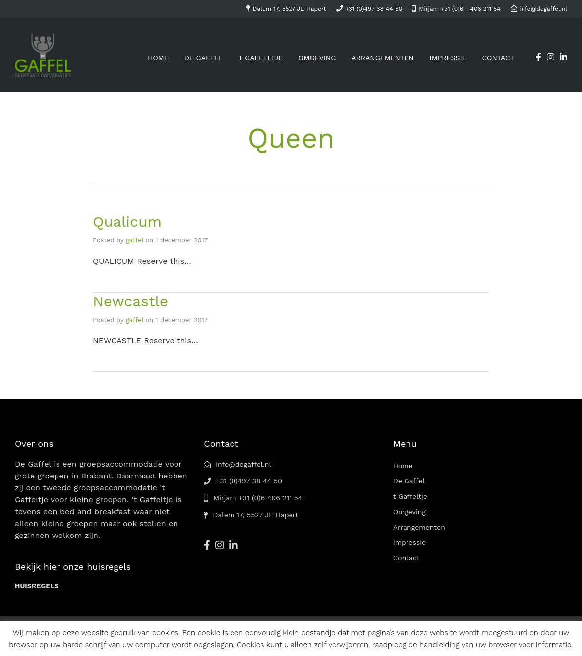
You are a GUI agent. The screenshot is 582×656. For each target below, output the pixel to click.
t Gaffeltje (260, 57)
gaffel (134, 240)
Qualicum (127, 221)
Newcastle (130, 301)
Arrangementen (382, 57)
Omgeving (317, 57)
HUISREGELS (37, 586)
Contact (498, 57)
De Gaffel (203, 57)
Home (158, 57)
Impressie (448, 57)
